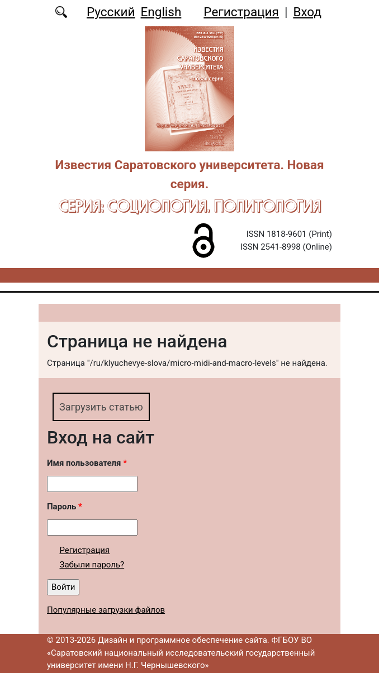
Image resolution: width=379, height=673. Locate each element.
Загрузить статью (101, 407)
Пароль (64, 507)
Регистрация (241, 11)
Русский (111, 11)
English (161, 11)
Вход (307, 11)
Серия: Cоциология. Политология (190, 206)
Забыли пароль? (92, 565)
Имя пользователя (87, 463)
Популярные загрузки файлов (106, 610)
